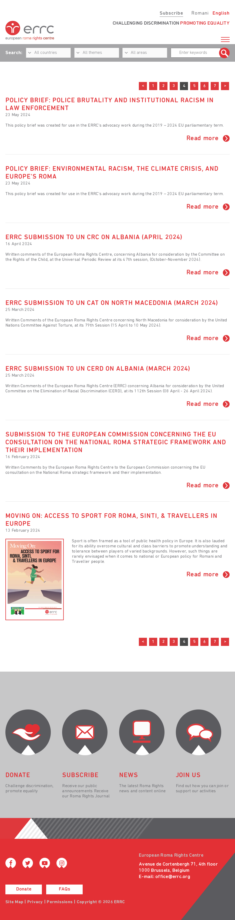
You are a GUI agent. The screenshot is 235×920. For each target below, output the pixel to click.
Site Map (14, 902)
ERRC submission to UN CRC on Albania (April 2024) (93, 237)
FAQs (64, 889)
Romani (200, 13)
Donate (23, 889)
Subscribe (171, 13)
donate (17, 775)
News (128, 775)
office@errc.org (172, 876)
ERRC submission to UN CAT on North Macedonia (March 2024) (111, 303)
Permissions (60, 902)
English (221, 13)
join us (188, 775)
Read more (202, 138)
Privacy (35, 902)
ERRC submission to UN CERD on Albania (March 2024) (97, 369)
